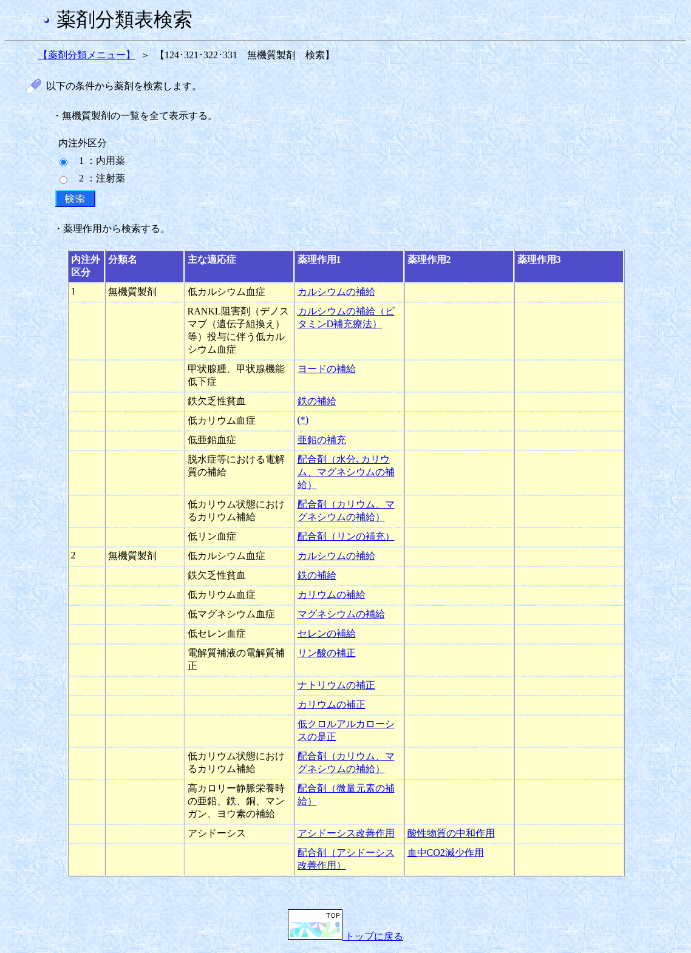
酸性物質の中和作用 (451, 833)
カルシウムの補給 (336, 292)
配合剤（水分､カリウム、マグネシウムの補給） (346, 472)
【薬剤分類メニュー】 (86, 55)
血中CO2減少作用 (445, 852)
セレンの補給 (327, 633)
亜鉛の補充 (322, 440)
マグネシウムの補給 (341, 614)
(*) (303, 420)
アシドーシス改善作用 (346, 833)
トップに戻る (345, 936)
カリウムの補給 (332, 594)
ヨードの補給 (327, 369)
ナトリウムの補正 (336, 685)
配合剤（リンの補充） (346, 536)
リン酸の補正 (327, 653)
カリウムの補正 (332, 704)
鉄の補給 (317, 401)
